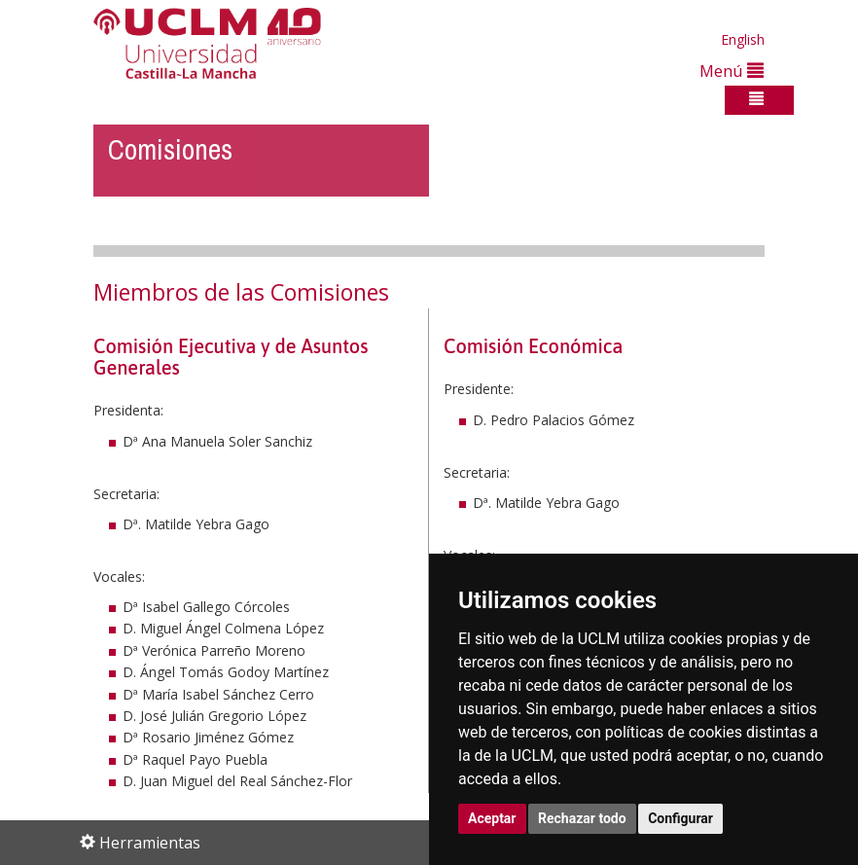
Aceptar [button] (492, 818)
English (743, 39)
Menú (731, 70)
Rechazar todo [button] (582, 818)
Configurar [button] (680, 818)
